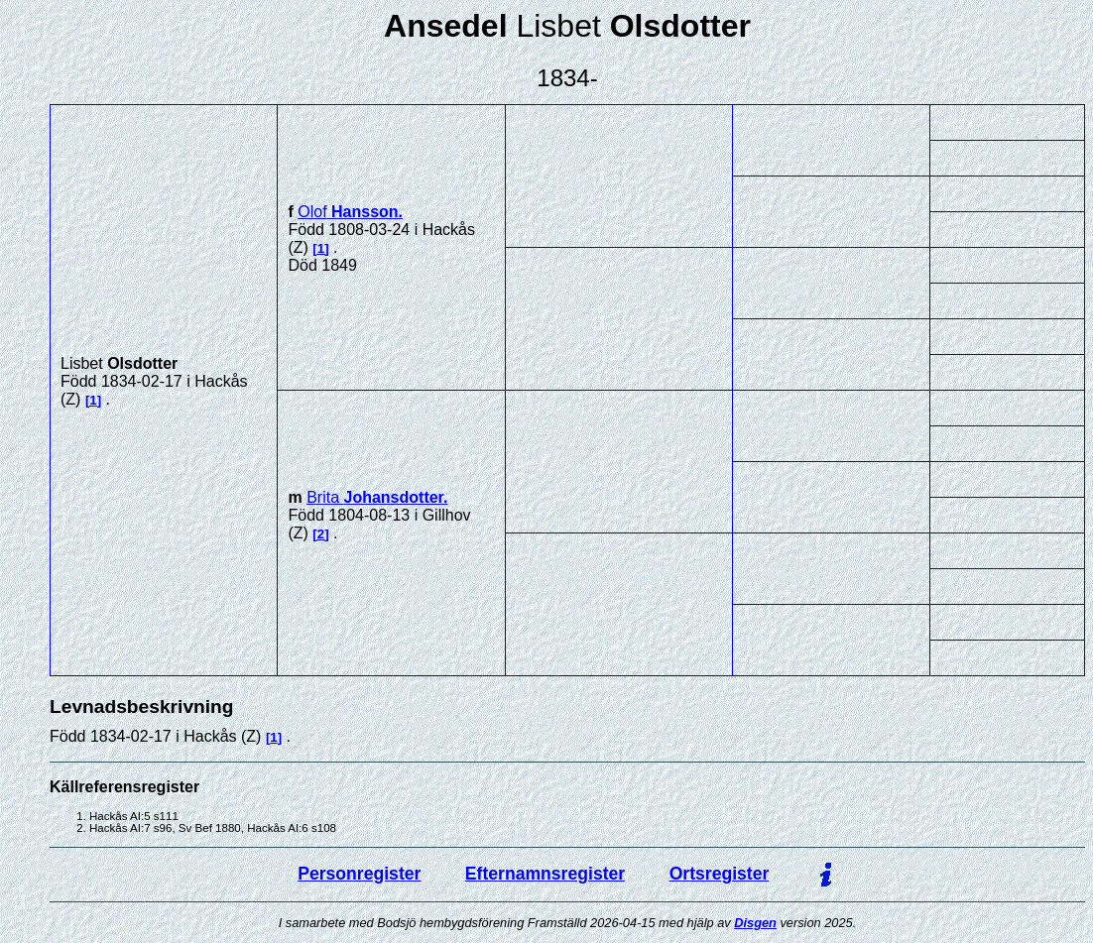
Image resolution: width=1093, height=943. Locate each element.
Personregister (359, 874)
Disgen (755, 922)
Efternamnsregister (545, 874)
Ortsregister (719, 874)
